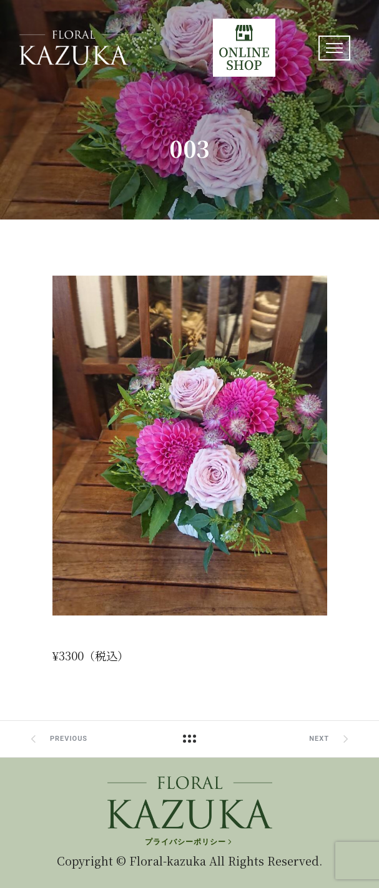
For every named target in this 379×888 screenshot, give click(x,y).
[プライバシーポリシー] (189, 842)
